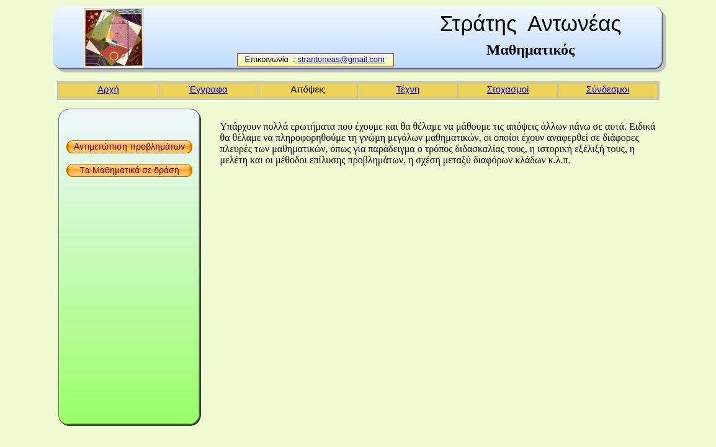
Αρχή (108, 89)
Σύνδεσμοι (608, 89)
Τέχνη (408, 89)
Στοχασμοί (508, 89)
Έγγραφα (208, 89)
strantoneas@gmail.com (341, 59)
